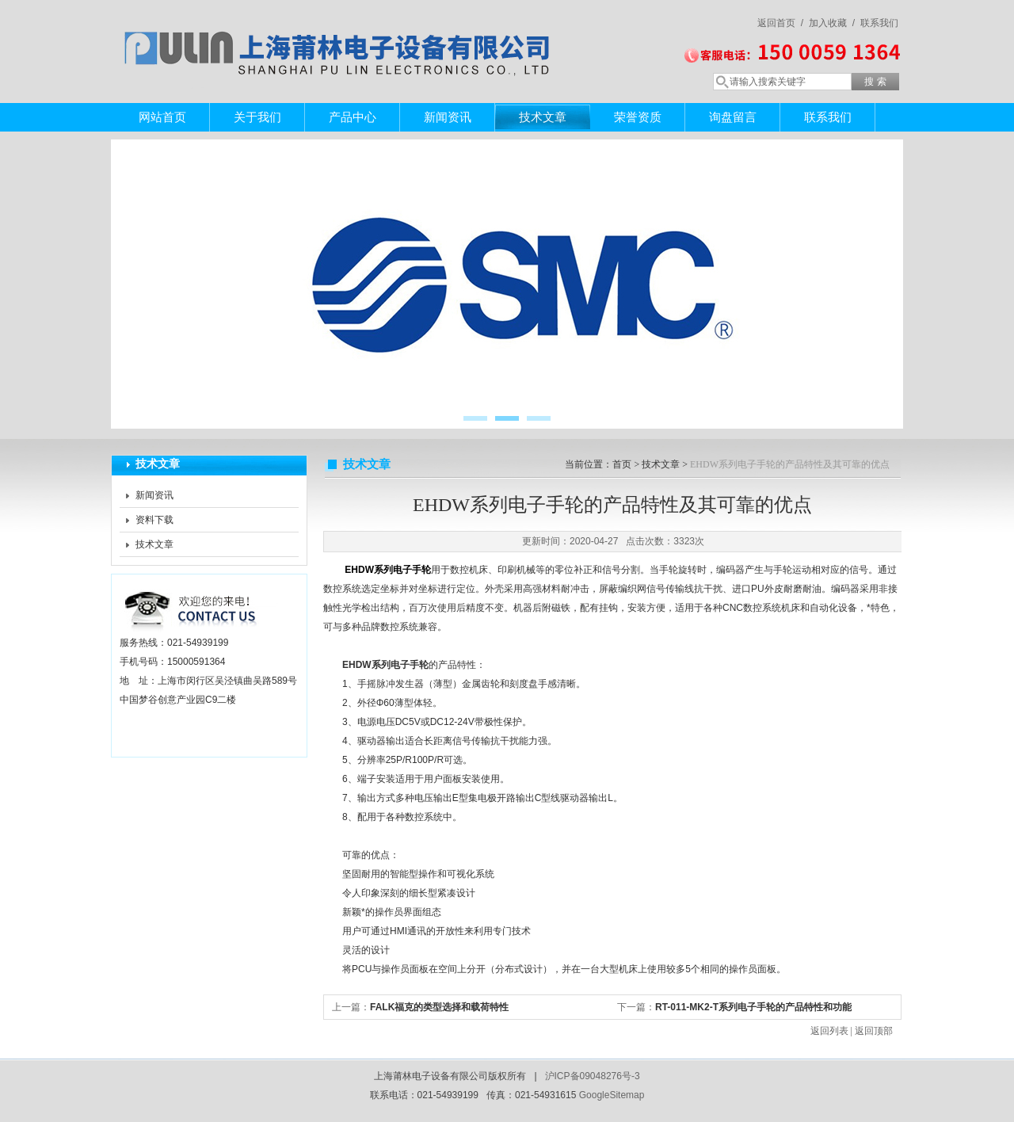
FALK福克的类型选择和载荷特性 (439, 1007)
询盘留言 (733, 117)
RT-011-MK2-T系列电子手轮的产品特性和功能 (753, 1007)
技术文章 (542, 117)
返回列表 (829, 1030)
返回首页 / (780, 23)
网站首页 (162, 117)
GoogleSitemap (612, 1095)
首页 (621, 464)
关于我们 (257, 117)
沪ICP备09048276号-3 (592, 1076)
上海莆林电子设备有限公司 (340, 35)
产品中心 (352, 117)
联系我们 (879, 23)
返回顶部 (874, 1030)
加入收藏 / (832, 23)
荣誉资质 (637, 117)
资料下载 (154, 519)
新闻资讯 (447, 117)
